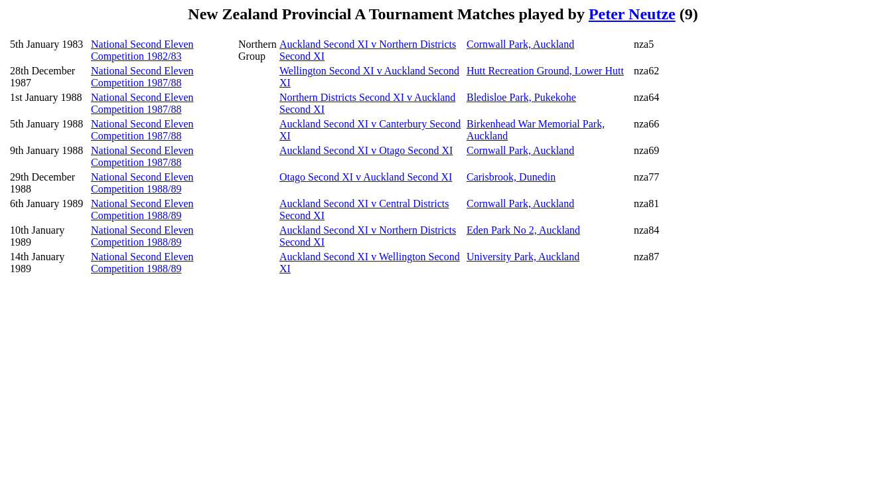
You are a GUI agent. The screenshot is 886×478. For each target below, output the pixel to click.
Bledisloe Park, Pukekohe (521, 97)
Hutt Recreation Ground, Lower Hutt (545, 70)
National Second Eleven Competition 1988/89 (142, 183)
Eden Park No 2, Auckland (523, 230)
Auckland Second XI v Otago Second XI (366, 150)
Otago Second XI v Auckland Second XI (365, 177)
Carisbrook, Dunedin (511, 177)
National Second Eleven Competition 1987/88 (142, 76)
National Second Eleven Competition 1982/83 (142, 50)
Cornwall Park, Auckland (520, 44)
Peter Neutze (632, 14)
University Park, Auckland (523, 256)
